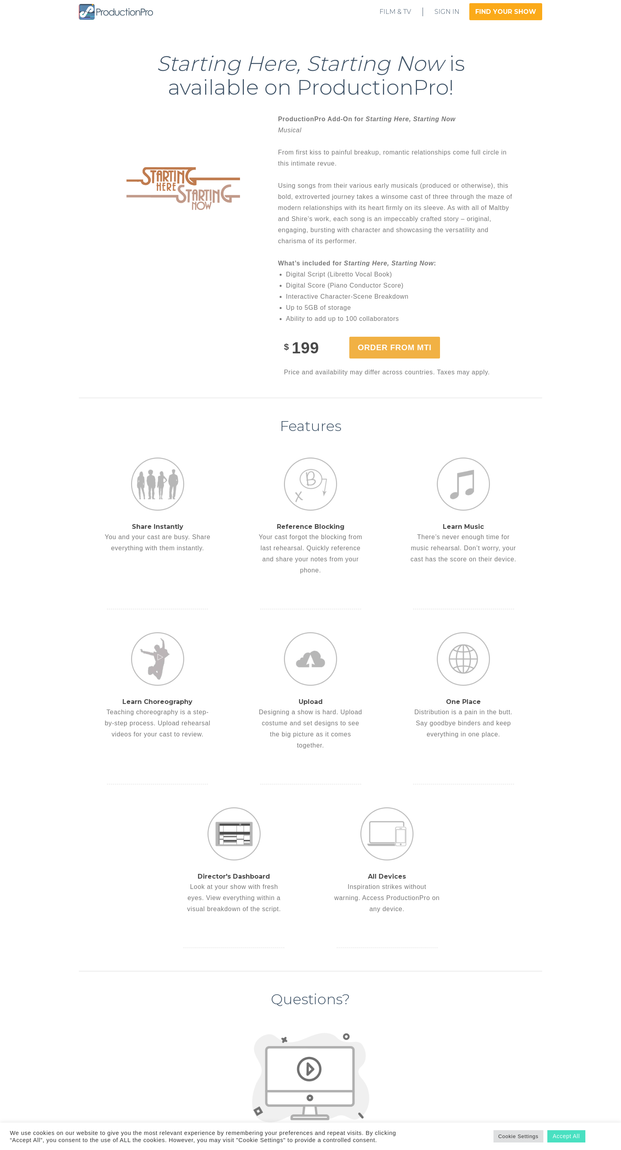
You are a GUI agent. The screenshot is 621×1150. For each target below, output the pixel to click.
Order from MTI (394, 347)
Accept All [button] (566, 1136)
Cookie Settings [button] (518, 1136)
